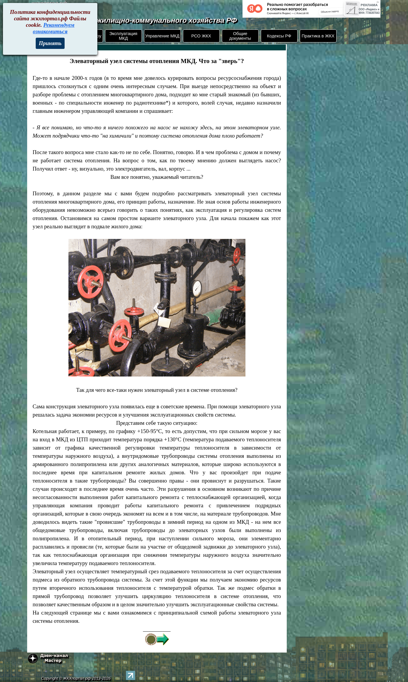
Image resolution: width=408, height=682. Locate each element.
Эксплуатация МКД (123, 36)
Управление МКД (162, 36)
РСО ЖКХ (201, 36)
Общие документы (240, 36)
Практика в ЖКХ (318, 36)
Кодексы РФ (279, 36)
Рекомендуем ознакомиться (53, 28)
